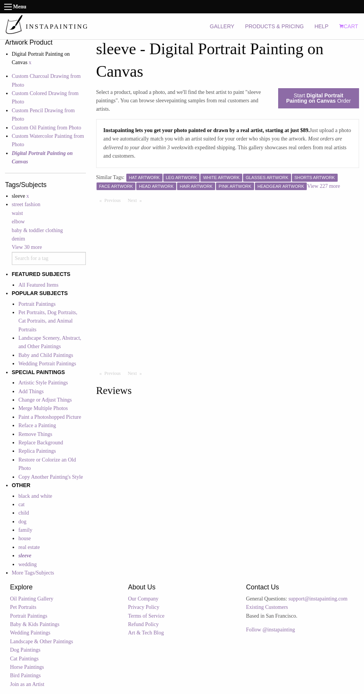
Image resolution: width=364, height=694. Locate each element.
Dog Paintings (25, 650)
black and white (35, 496)
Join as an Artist (27, 684)
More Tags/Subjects (33, 573)
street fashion (26, 204)
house (24, 538)
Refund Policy (143, 624)
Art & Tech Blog (146, 633)
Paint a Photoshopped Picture (49, 417)
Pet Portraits (23, 607)
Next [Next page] (136, 200)
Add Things (30, 391)
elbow (18, 221)
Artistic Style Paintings (43, 383)
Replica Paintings (37, 451)
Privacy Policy (143, 607)
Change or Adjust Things (45, 400)
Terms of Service (146, 616)
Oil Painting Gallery (31, 599)
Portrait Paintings (37, 304)
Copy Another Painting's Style (50, 477)
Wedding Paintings (30, 633)
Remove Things (35, 434)
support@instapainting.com (318, 599)
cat (21, 504)
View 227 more (323, 186)
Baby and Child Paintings (45, 355)
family (25, 530)
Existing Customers (267, 607)
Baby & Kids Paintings (35, 624)
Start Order (318, 98)
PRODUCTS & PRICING (274, 26)
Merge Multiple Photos (43, 408)
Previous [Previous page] (114, 200)
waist (17, 213)
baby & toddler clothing (37, 230)
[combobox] (49, 258)
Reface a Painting (37, 425)
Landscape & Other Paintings (41, 641)
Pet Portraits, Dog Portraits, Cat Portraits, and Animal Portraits (47, 321)
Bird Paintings (25, 675)
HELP (321, 26)
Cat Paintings (24, 659)
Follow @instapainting (270, 630)
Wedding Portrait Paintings (47, 363)
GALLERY (222, 26)
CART (348, 26)
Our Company (143, 599)
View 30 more (27, 247)
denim (18, 239)
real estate (29, 547)
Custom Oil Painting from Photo (46, 128)
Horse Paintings (27, 667)
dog (22, 522)
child (23, 513)
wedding (27, 564)
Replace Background (40, 442)
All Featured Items (38, 285)
